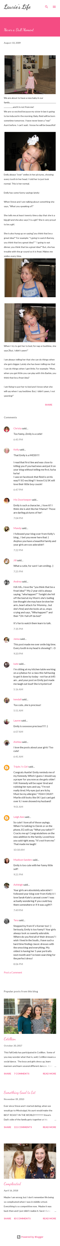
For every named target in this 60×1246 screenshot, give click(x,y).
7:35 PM (18, 628)
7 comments (21, 1073)
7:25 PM (18, 571)
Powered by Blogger (30, 1236)
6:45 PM (18, 439)
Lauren (17, 720)
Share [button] (48, 404)
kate (15, 663)
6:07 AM (18, 731)
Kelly (16, 449)
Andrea (17, 581)
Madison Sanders (22, 859)
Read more (49, 1073)
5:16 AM (18, 689)
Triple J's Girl (20, 766)
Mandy (17, 528)
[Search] (46, 6)
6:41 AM (18, 756)
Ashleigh (18, 884)
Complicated (12, 1183)
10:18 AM (19, 849)
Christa (17, 428)
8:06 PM (18, 963)
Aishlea (17, 741)
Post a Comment (13, 972)
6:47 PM (18, 489)
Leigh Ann (18, 816)
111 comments (23, 1127)
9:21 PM (18, 874)
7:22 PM (18, 550)
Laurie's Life (17, 6)
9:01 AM (18, 806)
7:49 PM (18, 910)
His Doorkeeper (22, 499)
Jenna (16, 638)
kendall (17, 699)
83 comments (22, 1218)
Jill (14, 560)
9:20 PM (18, 653)
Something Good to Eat (20, 1092)
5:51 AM (18, 710)
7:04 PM (18, 518)
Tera (15, 920)
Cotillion (10, 1039)
